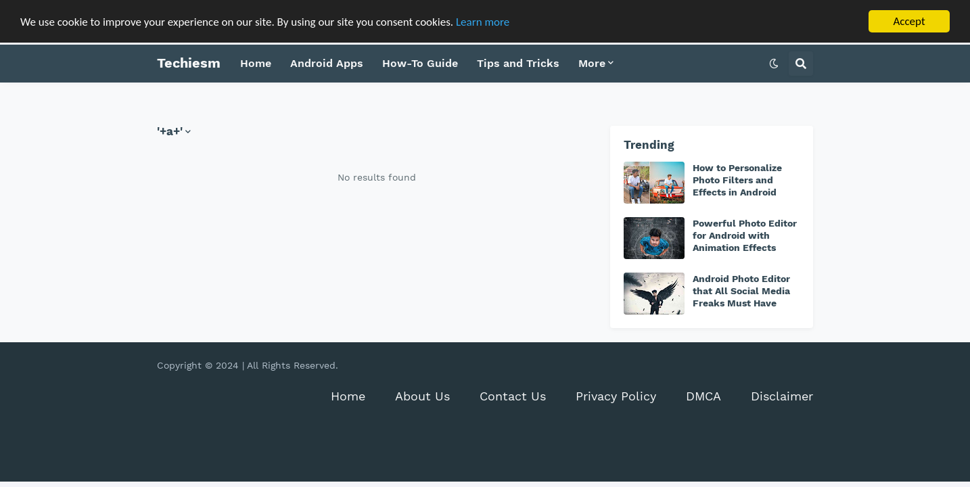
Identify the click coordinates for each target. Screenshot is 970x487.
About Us (422, 396)
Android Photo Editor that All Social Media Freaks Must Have (741, 290)
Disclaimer (782, 396)
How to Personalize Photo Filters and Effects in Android (737, 180)
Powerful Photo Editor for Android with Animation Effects (745, 235)
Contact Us (513, 396)
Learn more (482, 21)
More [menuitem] (591, 63)
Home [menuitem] (255, 63)
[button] (774, 63)
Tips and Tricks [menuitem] (518, 63)
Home (348, 396)
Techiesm (189, 63)
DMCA (703, 396)
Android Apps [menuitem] (326, 63)
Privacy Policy (616, 396)
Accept (909, 21)
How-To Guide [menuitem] (420, 63)
